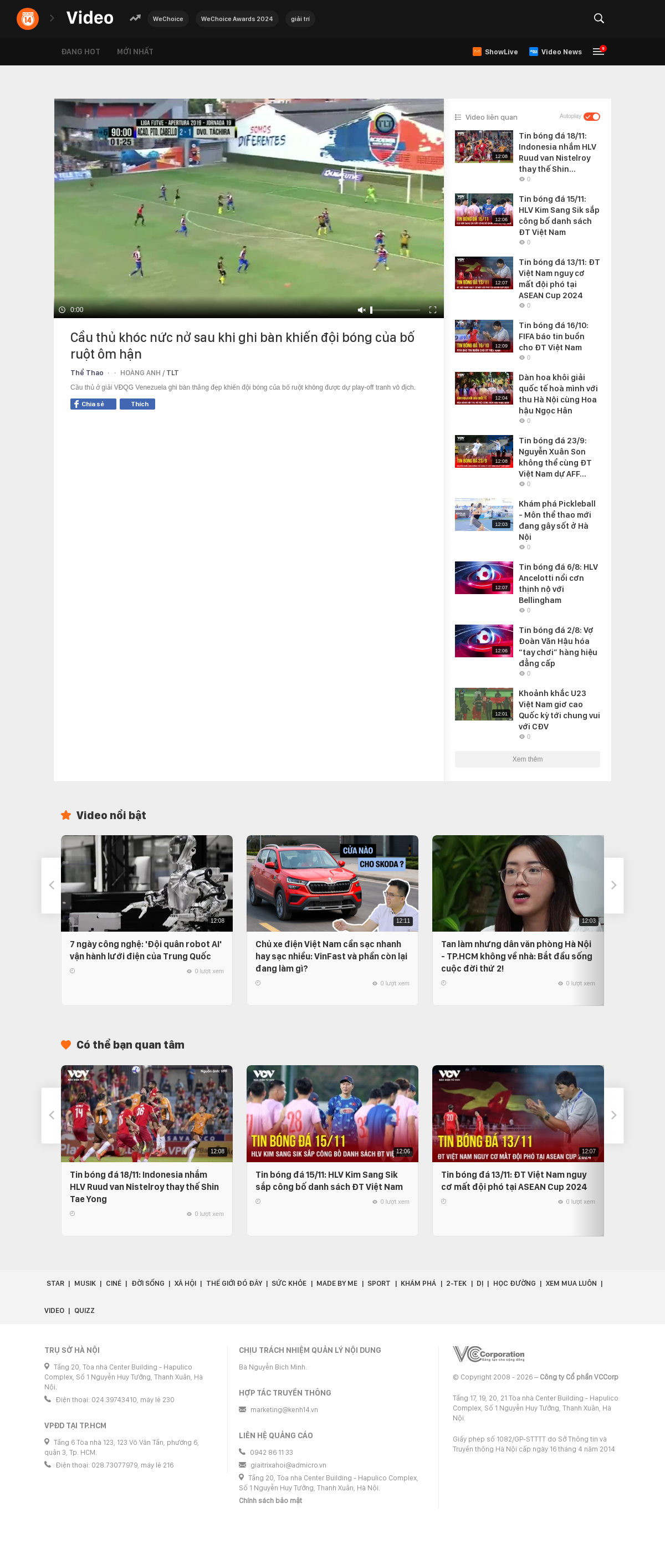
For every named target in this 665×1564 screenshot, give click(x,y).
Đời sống (148, 1283)
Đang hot (80, 51)
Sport (379, 1283)
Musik (85, 1283)
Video (54, 1310)
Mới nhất (135, 51)
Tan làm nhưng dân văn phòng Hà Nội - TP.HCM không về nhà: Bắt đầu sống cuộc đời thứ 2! (516, 956)
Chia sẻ (89, 404)
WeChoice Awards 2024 (237, 19)
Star (55, 1283)
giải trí (300, 19)
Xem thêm (528, 759)
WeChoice (168, 19)
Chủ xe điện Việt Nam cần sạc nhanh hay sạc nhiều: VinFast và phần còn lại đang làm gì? (331, 956)
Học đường (514, 1283)
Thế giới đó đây (234, 1283)
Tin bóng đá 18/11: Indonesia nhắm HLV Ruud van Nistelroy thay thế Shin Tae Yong (144, 1186)
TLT (172, 373)
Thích (140, 404)
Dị (480, 1283)
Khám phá (418, 1283)
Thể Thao (87, 373)
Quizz (84, 1310)
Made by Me (336, 1283)
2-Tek (456, 1283)
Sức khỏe (289, 1283)
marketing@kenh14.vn (284, 1409)
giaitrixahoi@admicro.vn (288, 1465)
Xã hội (185, 1283)
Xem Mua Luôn (571, 1283)
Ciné (113, 1283)
